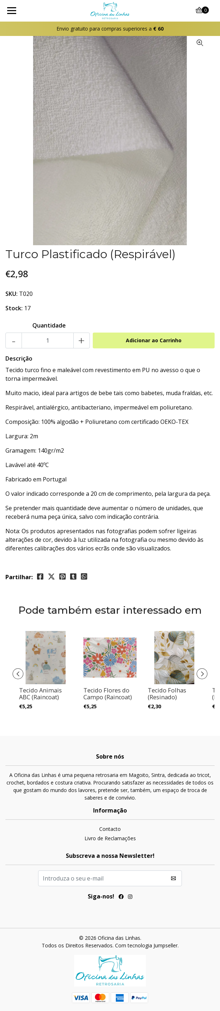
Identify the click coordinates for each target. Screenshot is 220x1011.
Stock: (14, 308)
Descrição (18, 358)
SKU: (11, 294)
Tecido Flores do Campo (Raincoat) (107, 694)
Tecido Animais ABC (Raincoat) (40, 694)
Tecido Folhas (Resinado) (167, 694)
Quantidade (49, 325)
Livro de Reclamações (110, 838)
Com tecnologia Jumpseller (146, 945)
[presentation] (18, 673)
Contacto (110, 828)
